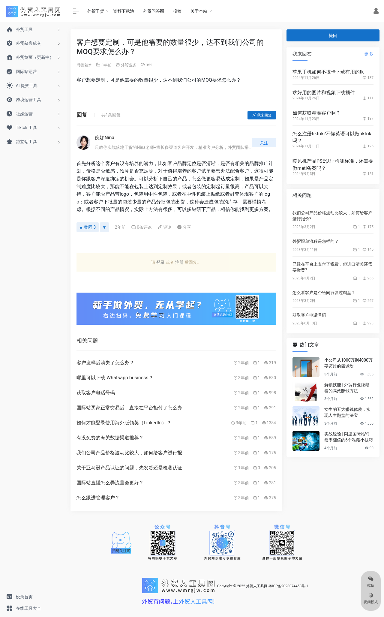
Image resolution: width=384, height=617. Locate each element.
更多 (369, 54)
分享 (184, 227)
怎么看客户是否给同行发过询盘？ (324, 292)
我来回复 (262, 115)
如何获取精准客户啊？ (316, 113)
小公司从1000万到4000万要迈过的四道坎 (348, 363)
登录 (160, 262)
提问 (333, 35)
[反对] (104, 227)
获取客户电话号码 (309, 315)
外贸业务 (128, 65)
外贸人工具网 (257, 586)
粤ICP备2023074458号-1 (288, 586)
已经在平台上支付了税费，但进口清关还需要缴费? (332, 267)
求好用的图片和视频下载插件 (323, 92)
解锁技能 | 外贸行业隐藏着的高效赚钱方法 (346, 387)
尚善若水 (84, 65)
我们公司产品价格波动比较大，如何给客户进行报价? (332, 215)
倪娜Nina (104, 137)
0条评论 (141, 227)
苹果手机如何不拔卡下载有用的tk (328, 72)
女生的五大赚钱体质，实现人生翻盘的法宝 (347, 412)
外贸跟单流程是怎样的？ (315, 241)
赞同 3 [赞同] (88, 227)
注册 (179, 262)
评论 (165, 227)
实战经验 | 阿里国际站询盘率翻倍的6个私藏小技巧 (348, 437)
